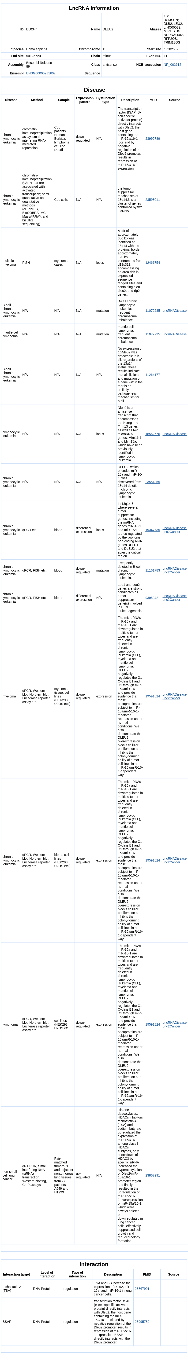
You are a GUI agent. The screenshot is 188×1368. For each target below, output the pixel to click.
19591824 (152, 696)
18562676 (152, 434)
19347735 (152, 530)
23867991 (152, 1175)
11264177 (152, 375)
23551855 (152, 482)
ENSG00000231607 (41, 73)
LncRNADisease (174, 310)
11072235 (152, 310)
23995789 (152, 138)
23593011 (152, 200)
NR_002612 (172, 64)
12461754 (152, 262)
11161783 (152, 570)
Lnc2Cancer (171, 532)
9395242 (151, 598)
